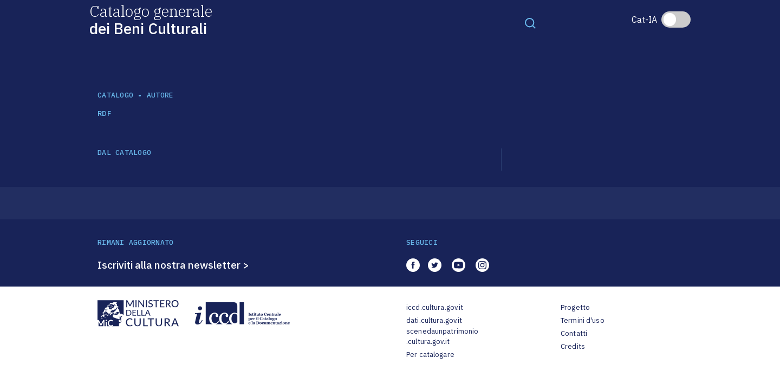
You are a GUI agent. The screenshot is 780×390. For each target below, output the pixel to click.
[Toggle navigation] (530, 22)
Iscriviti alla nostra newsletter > (173, 264)
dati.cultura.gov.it (434, 320)
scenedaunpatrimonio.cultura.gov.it (442, 337)
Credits (573, 346)
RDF (104, 113)
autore (160, 95)
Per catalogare (430, 354)
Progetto (575, 307)
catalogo (115, 95)
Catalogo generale (150, 19)
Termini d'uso (582, 320)
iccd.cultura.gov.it (434, 307)
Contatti (574, 333)
